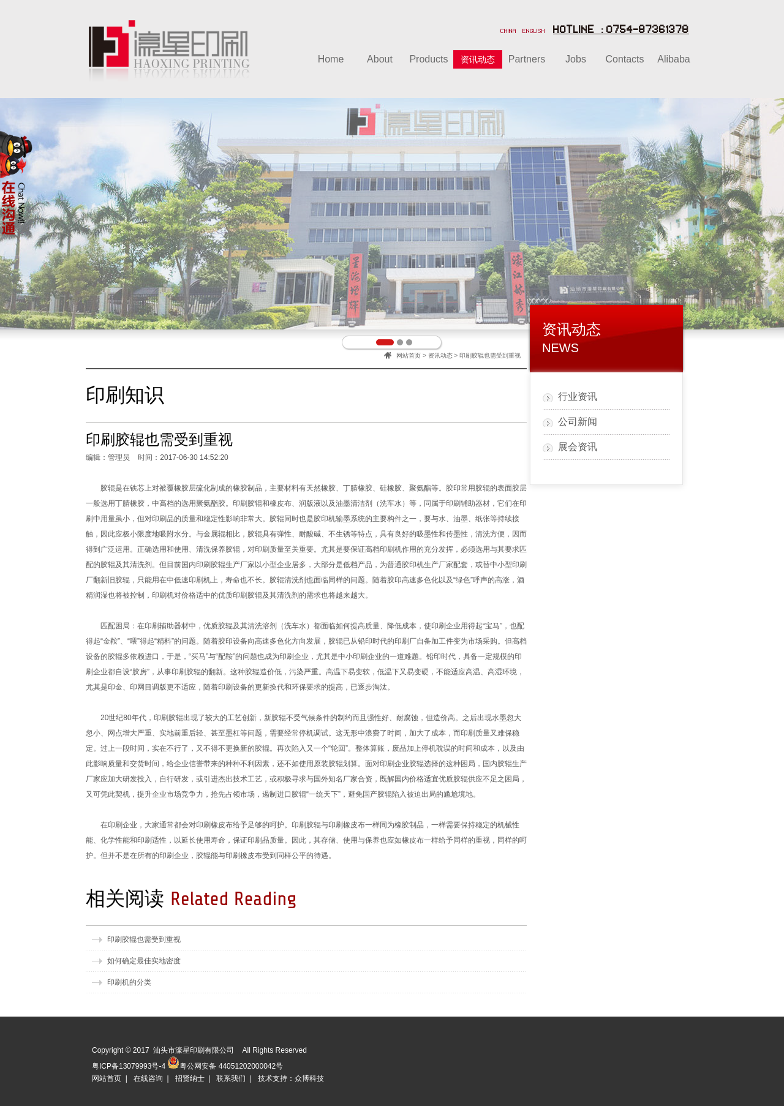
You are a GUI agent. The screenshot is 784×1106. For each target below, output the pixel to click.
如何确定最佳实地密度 (144, 961)
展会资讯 (577, 447)
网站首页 (408, 355)
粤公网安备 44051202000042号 (225, 1062)
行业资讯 (577, 396)
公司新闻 (577, 421)
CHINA (508, 31)
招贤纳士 (190, 1078)
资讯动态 (440, 355)
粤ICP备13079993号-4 (128, 1066)
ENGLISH (533, 31)
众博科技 (309, 1078)
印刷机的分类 (129, 982)
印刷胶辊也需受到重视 (144, 939)
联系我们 (231, 1078)
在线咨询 (148, 1078)
